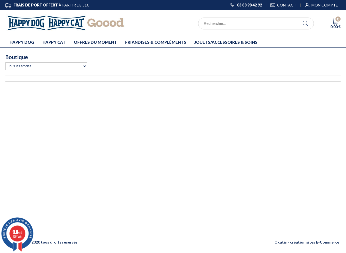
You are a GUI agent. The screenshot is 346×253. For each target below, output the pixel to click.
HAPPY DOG (21, 42)
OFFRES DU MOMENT (95, 42)
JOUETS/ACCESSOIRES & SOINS (225, 42)
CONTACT (286, 5)
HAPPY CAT (54, 42)
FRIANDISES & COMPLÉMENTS (155, 42)
